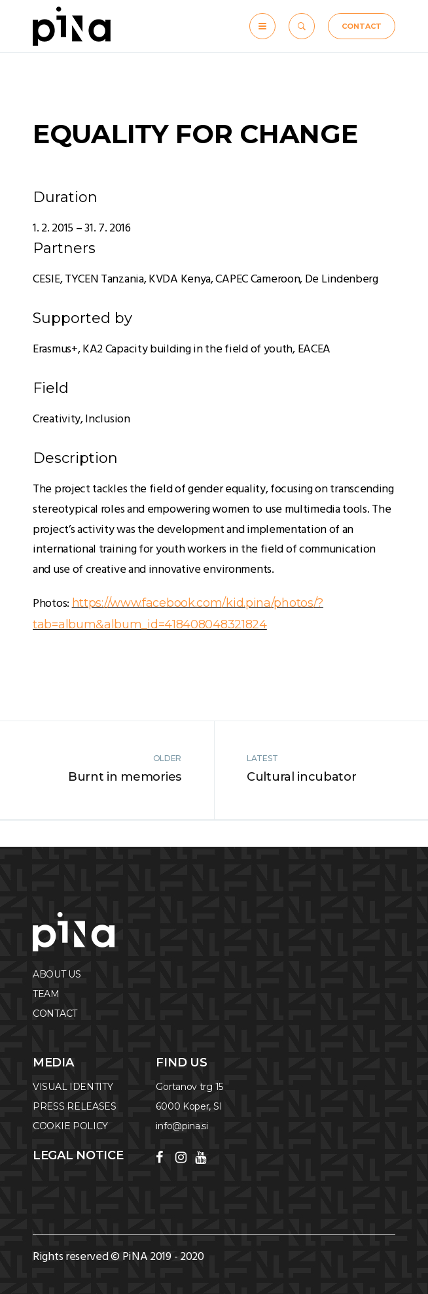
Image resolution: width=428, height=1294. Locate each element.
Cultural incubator (302, 777)
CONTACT (362, 26)
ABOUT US (57, 974)
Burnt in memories (124, 777)
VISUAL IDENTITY (73, 1087)
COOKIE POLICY (70, 1126)
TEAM (46, 994)
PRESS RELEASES (74, 1106)
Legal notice (78, 1155)
